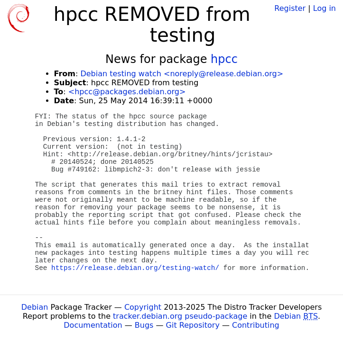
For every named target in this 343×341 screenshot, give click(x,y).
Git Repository (193, 325)
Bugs (144, 325)
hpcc (224, 59)
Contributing (255, 325)
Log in (324, 8)
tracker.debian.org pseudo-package (180, 316)
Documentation (93, 325)
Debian (34, 307)
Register (290, 8)
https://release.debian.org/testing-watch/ (135, 268)
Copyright (142, 307)
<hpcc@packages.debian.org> (127, 91)
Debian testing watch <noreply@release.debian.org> (181, 73)
